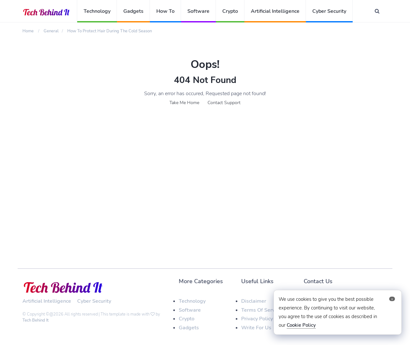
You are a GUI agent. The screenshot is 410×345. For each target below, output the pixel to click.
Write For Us (256, 327)
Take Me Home (184, 103)
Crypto (230, 11)
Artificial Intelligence (275, 11)
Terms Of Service (261, 310)
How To (165, 11)
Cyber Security (329, 11)
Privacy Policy (257, 318)
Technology (97, 11)
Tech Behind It (35, 320)
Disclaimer (253, 301)
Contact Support (224, 103)
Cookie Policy (301, 325)
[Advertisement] (205, 166)
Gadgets (133, 11)
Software (198, 11)
